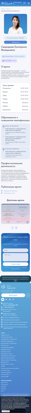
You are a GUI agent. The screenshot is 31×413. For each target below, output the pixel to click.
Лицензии (3, 388)
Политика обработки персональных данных (14, 324)
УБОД (2, 366)
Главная (3, 9)
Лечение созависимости (7, 341)
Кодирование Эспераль (7, 347)
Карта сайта (4, 382)
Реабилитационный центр (8, 358)
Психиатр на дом (5, 370)
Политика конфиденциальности (11, 317)
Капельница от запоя (9, 193)
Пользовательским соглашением (21, 406)
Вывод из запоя (5, 335)
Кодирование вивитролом (10, 191)
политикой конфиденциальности (18, 268)
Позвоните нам (15, 42)
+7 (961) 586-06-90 (8, 307)
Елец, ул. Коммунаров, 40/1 (10, 305)
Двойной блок (5, 362)
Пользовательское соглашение (11, 320)
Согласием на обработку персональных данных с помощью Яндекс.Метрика (13, 408)
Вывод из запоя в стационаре (9, 360)
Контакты (3, 386)
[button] (16, 227)
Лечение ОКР (4, 376)
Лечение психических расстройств (10, 368)
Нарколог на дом (5, 351)
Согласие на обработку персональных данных (15, 322)
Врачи (8, 9)
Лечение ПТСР (5, 374)
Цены (2, 391)
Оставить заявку (15, 264)
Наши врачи (4, 384)
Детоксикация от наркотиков (8, 343)
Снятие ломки (4, 345)
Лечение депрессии (6, 372)
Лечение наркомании (7, 337)
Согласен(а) (6, 411)
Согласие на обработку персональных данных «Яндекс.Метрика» (15, 327)
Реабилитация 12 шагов (7, 364)
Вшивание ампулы (6, 349)
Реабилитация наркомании (8, 355)
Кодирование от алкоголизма (9, 339)
